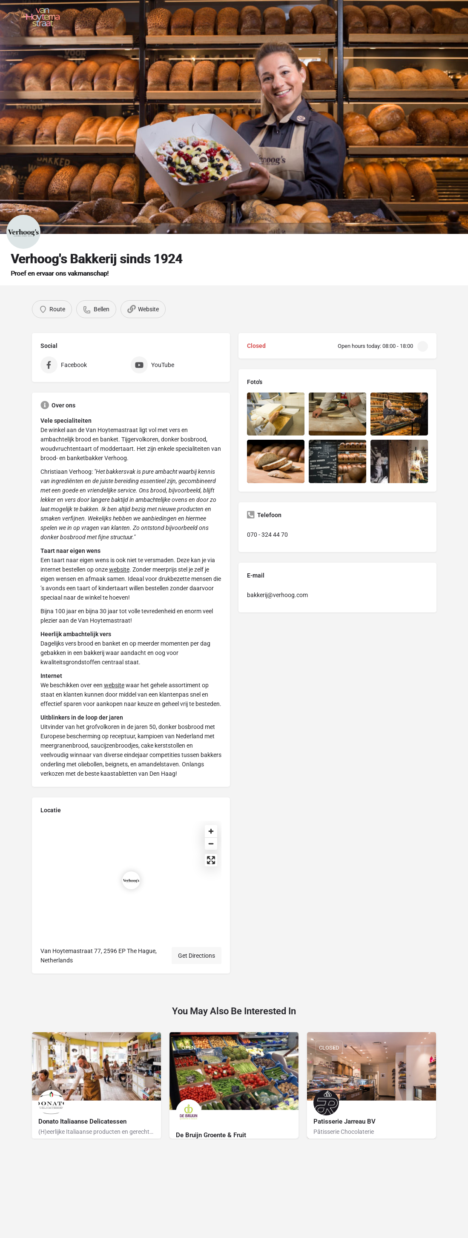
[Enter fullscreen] (211, 860)
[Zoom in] (211, 831)
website (119, 569)
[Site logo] (44, 17)
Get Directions (196, 955)
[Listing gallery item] (275, 414)
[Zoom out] (211, 843)
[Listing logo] (23, 232)
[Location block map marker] (131, 880)
